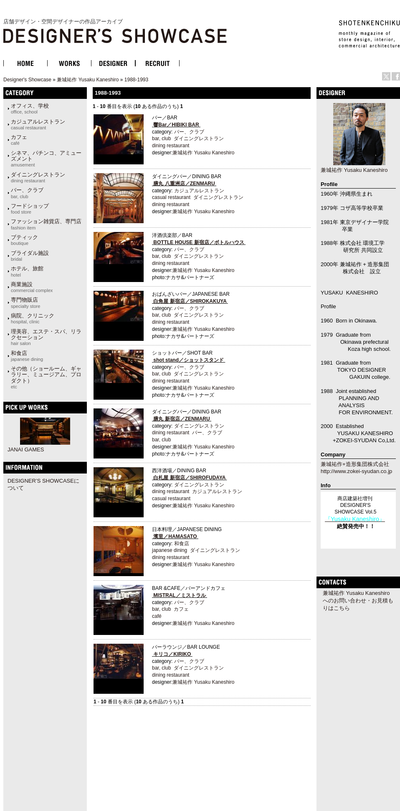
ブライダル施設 (30, 256)
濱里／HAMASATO (175, 536)
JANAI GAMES (26, 449)
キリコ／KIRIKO (172, 654)
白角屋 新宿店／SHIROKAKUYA (189, 301)
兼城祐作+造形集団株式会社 (355, 464)
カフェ (19, 140)
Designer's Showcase (27, 80)
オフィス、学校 (30, 108)
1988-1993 (136, 80)
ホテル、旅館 (27, 271)
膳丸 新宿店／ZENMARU (181, 419)
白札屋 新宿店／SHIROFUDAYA (189, 478)
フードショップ (30, 208)
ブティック (24, 240)
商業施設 (32, 287)
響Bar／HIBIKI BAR (176, 125)
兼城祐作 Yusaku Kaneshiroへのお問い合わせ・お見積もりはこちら (358, 600)
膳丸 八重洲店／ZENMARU (184, 183)
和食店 (27, 356)
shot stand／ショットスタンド (188, 360)
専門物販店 (25, 302)
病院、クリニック (32, 318)
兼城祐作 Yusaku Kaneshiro (88, 80)
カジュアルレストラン (38, 124)
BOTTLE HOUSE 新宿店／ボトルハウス (198, 242)
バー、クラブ (27, 193)
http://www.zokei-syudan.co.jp (356, 471)
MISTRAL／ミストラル (179, 595)
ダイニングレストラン (38, 177)
